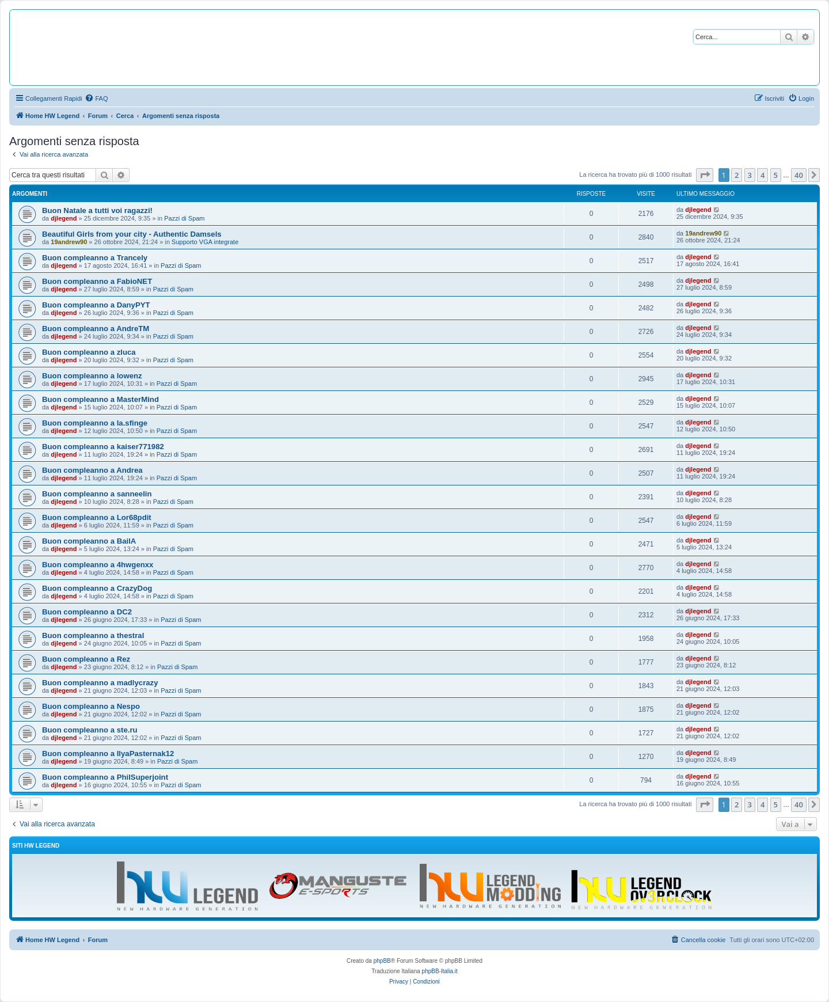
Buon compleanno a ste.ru (90, 730)
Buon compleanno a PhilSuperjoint (105, 777)
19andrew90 (69, 241)
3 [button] (750, 175)
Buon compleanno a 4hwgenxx (97, 564)
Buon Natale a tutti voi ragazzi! (97, 210)
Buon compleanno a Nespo (91, 706)
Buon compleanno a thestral (93, 635)
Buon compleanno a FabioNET (97, 281)
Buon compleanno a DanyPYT (96, 305)
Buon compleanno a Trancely (94, 257)
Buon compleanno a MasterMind (100, 399)
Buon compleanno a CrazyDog (97, 588)
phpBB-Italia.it (440, 971)
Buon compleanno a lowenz (92, 375)
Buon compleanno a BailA (89, 541)
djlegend (64, 218)
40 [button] (798, 175)
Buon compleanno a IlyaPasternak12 (108, 753)
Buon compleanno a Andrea (92, 470)
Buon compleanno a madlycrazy (100, 682)
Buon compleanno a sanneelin (97, 493)
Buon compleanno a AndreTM (95, 328)
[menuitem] (96, 98)
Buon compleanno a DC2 (87, 612)
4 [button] (762, 175)
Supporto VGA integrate (205, 241)
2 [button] (737, 175)
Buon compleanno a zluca (89, 352)
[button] (704, 175)
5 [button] (776, 175)
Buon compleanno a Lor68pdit (96, 517)
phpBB (382, 961)
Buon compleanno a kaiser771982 (103, 446)
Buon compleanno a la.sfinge (94, 423)
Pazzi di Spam (184, 218)
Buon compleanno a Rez (86, 659)
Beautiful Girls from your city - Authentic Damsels (132, 234)
